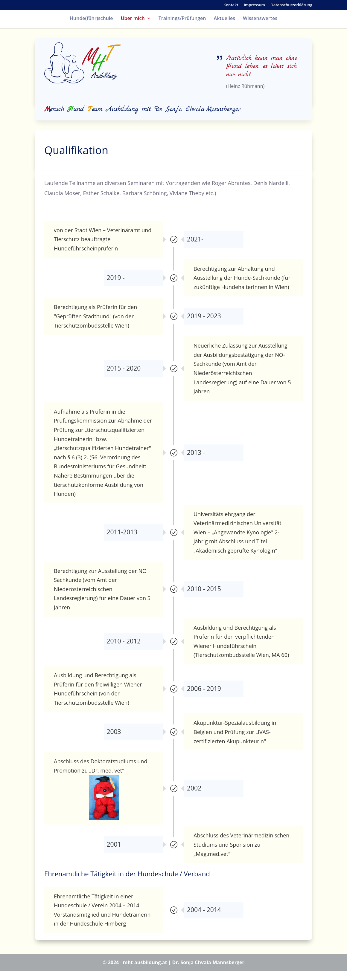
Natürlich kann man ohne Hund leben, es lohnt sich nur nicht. (261, 66)
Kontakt (230, 5)
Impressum (254, 5)
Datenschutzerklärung (291, 5)
